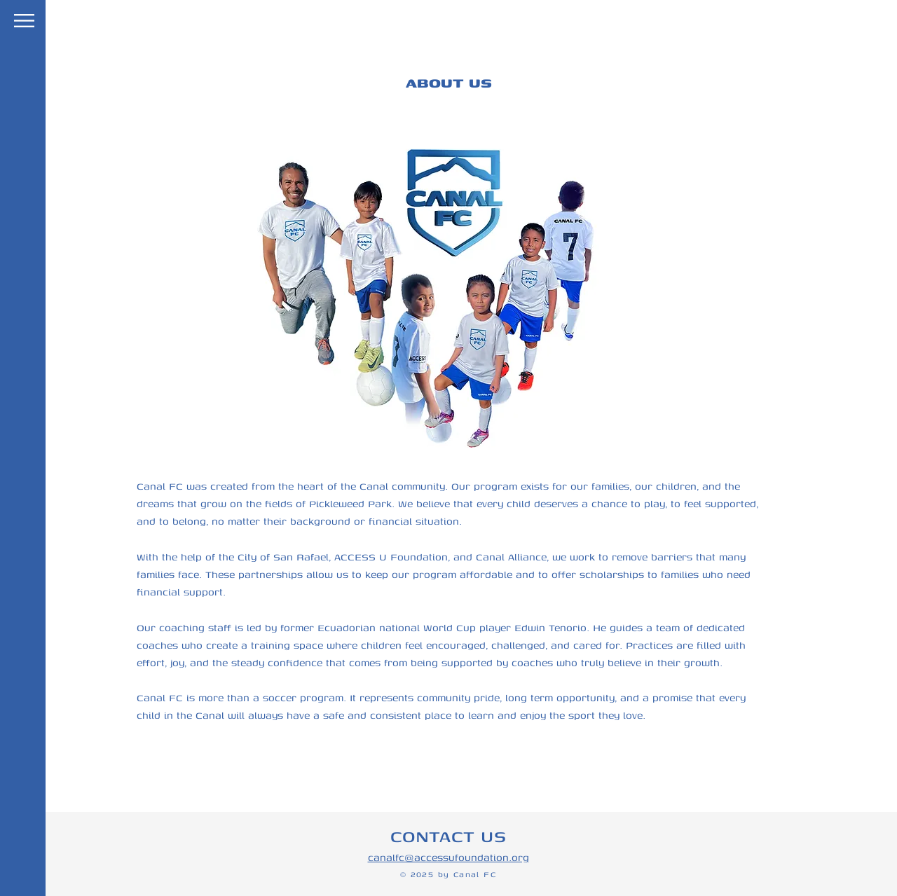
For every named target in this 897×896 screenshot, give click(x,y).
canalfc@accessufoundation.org (448, 857)
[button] (24, 20)
